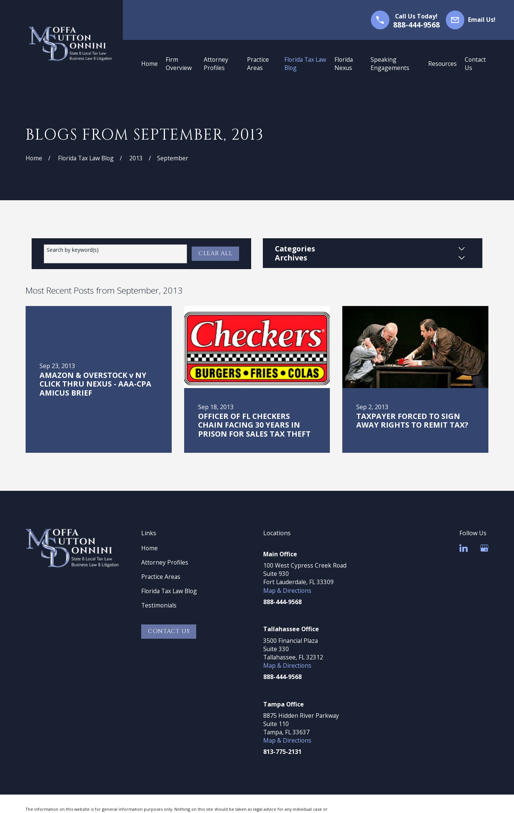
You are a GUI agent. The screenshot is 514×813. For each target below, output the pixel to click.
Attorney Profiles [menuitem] (216, 63)
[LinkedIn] (463, 548)
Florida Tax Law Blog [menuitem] (305, 63)
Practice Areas (160, 576)
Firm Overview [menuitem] (179, 63)
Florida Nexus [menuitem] (343, 63)
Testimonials (159, 605)
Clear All (215, 253)
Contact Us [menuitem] (475, 63)
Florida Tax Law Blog (169, 591)
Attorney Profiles (164, 562)
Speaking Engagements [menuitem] (390, 63)
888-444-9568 (416, 24)
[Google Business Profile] (484, 548)
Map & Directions (287, 590)
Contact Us (169, 631)
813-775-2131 (282, 752)
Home (149, 548)
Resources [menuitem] (442, 63)
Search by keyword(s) (73, 250)
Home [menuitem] (149, 63)
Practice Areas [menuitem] (258, 63)
